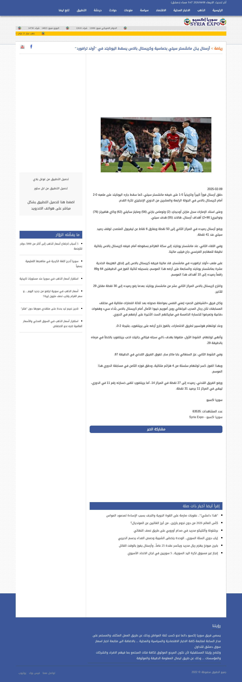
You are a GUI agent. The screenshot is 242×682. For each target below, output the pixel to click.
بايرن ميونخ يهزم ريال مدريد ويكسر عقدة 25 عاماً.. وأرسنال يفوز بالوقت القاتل (168, 545)
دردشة (98, 10)
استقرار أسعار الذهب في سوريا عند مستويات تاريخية (49, 278)
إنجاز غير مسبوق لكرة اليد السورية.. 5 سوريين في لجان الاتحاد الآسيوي (173, 553)
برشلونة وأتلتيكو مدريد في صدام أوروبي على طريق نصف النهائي (176, 530)
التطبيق (81, 10)
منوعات (128, 10)
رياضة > (216, 48)
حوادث (113, 10)
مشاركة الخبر (156, 429)
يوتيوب (22, 673)
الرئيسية (217, 10)
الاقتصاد (161, 10)
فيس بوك (34, 673)
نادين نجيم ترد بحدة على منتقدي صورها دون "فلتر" (49, 308)
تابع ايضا (64, 10)
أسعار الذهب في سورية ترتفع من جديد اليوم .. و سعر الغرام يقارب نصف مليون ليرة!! (52, 294)
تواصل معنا (49, 673)
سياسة (144, 10)
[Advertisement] (156, 83)
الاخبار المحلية (181, 10)
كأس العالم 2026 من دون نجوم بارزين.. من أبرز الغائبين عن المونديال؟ (174, 523)
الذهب (201, 10)
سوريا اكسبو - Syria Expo (205, 417)
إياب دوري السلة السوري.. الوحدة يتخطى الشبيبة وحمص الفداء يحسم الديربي (168, 538)
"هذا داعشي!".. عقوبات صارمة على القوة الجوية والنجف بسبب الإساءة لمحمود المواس (162, 515)
